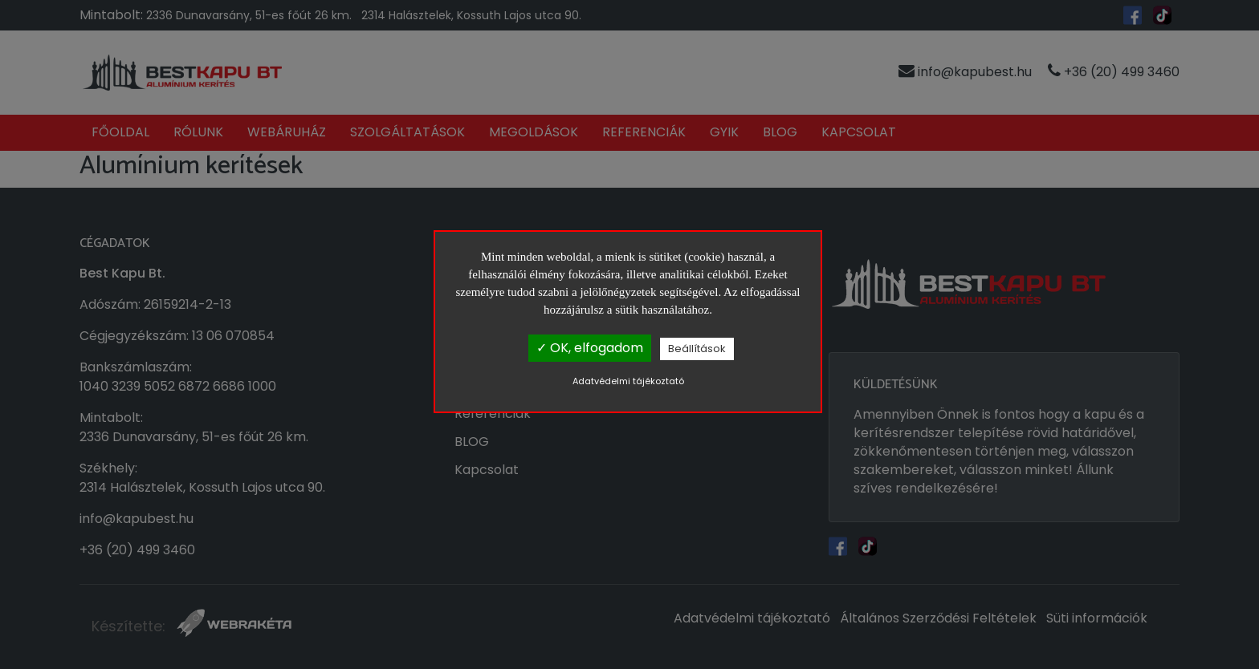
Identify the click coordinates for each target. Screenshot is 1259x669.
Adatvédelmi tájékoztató (628, 381)
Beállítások (697, 348)
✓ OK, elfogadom (589, 348)
